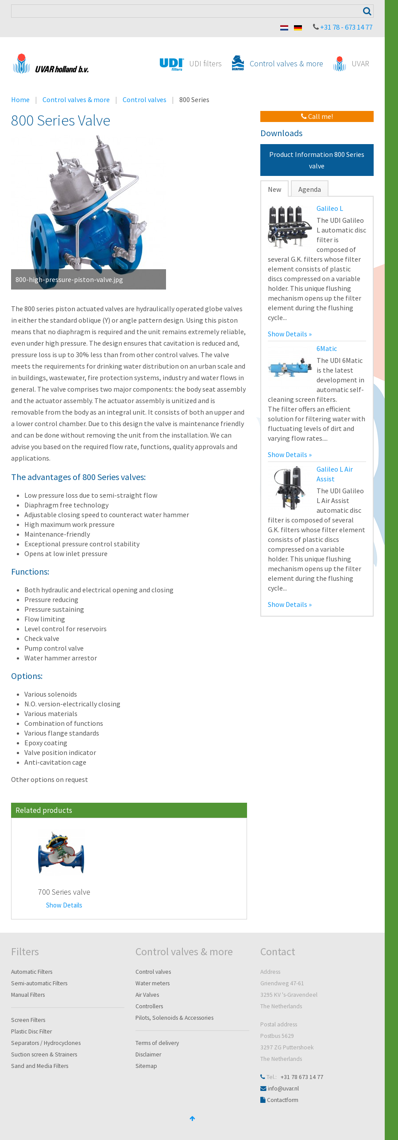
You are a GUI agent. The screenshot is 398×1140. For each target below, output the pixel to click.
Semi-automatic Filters (39, 983)
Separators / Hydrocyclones (46, 1043)
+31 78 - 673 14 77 (346, 27)
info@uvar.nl (283, 1088)
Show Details (64, 905)
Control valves (144, 99)
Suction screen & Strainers (44, 1054)
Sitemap (146, 1066)
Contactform (282, 1100)
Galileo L (330, 208)
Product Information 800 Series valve (316, 160)
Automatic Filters (31, 972)
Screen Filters (28, 1020)
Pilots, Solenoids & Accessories (174, 1018)
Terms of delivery (157, 1043)
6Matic (327, 348)
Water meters (152, 983)
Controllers (149, 1006)
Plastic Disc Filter (31, 1031)
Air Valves (147, 995)
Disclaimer (148, 1054)
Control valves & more (76, 99)
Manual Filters (28, 995)
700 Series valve (64, 892)
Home (20, 99)
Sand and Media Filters (39, 1066)
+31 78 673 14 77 (302, 1077)
